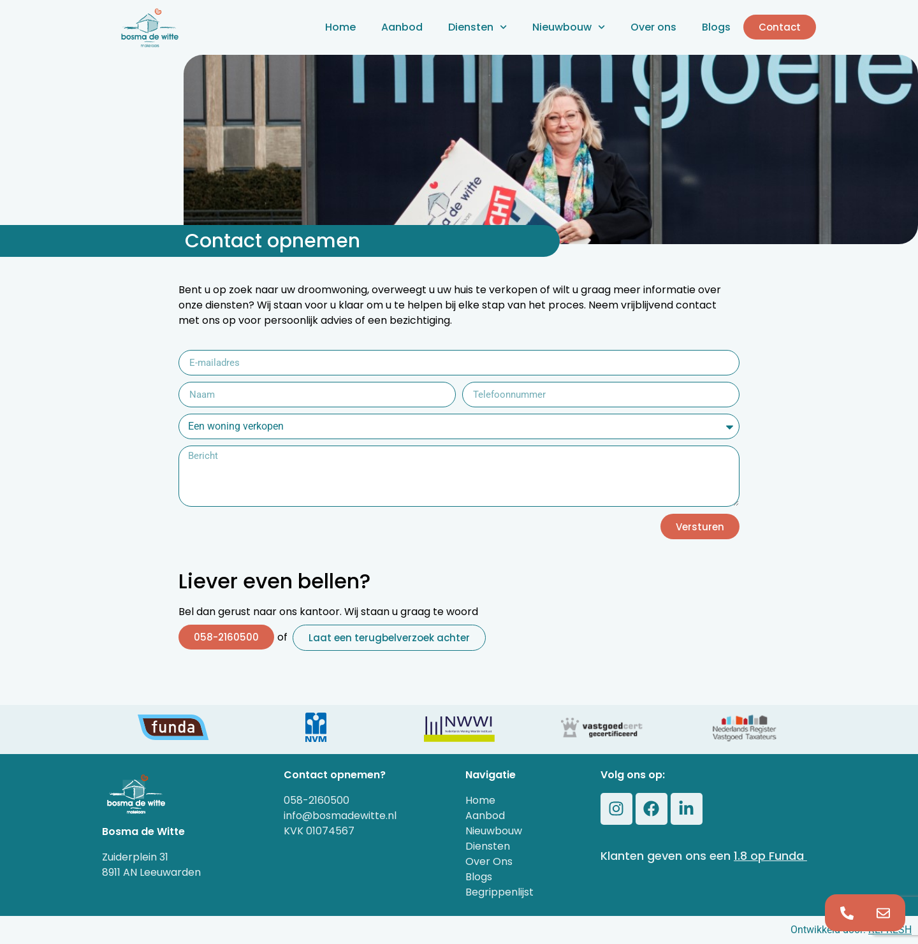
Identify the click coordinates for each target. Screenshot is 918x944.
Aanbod (402, 27)
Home (340, 27)
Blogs (716, 27)
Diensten (477, 27)
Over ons (653, 27)
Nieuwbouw (568, 27)
